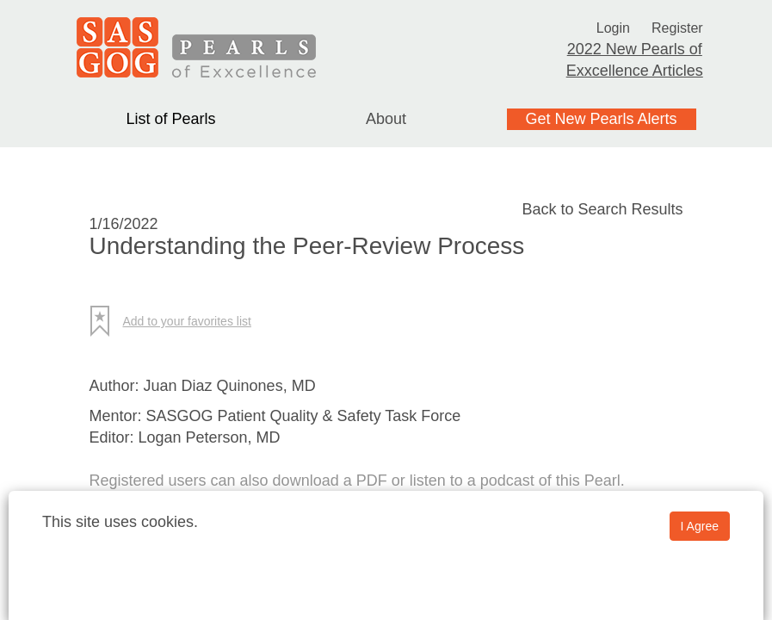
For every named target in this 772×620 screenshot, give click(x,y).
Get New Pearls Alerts (600, 118)
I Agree (700, 526)
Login (610, 27)
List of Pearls (170, 118)
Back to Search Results (602, 209)
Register (679, 27)
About (386, 118)
